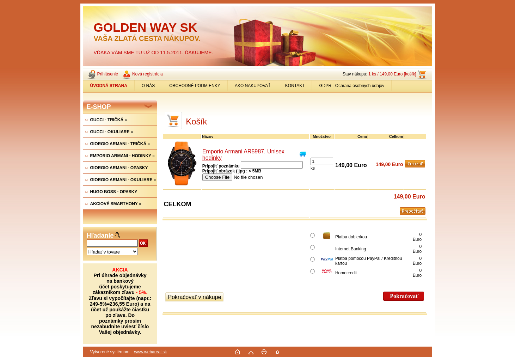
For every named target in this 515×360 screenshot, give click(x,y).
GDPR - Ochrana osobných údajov (351, 85)
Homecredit (346, 272)
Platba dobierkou (351, 236)
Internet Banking (350, 248)
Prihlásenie (107, 74)
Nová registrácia (147, 74)
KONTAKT (295, 85)
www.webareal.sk (150, 351)
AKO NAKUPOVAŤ (253, 85)
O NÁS (148, 85)
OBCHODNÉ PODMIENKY (194, 85)
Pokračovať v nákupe (194, 297)
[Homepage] (109, 85)
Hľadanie (100, 235)
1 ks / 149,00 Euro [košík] (392, 74)
